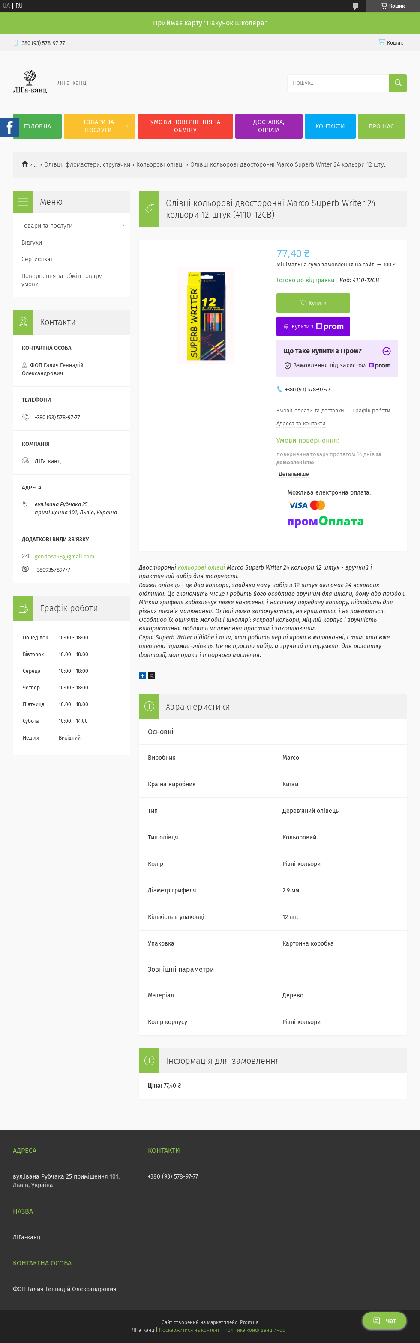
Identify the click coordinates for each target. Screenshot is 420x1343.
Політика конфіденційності (256, 1330)
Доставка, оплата (268, 126)
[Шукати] (398, 83)
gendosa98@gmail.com (64, 556)
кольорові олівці (201, 568)
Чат (384, 1321)
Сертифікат (37, 259)
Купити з (317, 327)
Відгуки (31, 242)
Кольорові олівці (160, 164)
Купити (318, 303)
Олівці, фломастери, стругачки (87, 164)
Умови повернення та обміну (185, 126)
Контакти (330, 126)
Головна (37, 126)
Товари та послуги (98, 126)
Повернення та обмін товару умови (61, 280)
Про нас (381, 126)
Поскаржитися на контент (189, 1330)
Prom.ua (249, 1322)
